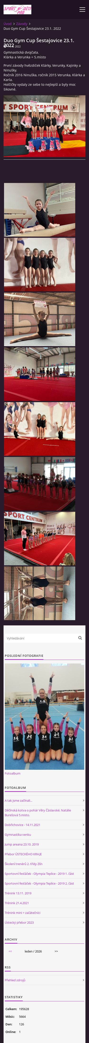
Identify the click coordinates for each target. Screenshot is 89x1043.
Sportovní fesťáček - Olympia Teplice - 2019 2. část (39, 883)
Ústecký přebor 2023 (19, 922)
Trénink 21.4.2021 (17, 903)
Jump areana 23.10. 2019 (22, 844)
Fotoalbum (12, 773)
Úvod (8, 23)
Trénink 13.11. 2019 (18, 893)
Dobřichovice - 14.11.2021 (22, 825)
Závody (21, 23)
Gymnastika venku (18, 834)
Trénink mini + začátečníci (22, 913)
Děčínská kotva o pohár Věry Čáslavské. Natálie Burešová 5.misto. (38, 812)
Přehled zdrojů (15, 980)
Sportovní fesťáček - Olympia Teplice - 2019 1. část (39, 873)
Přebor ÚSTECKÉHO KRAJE (23, 854)
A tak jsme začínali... (18, 800)
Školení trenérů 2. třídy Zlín (23, 864)
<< (10, 951)
